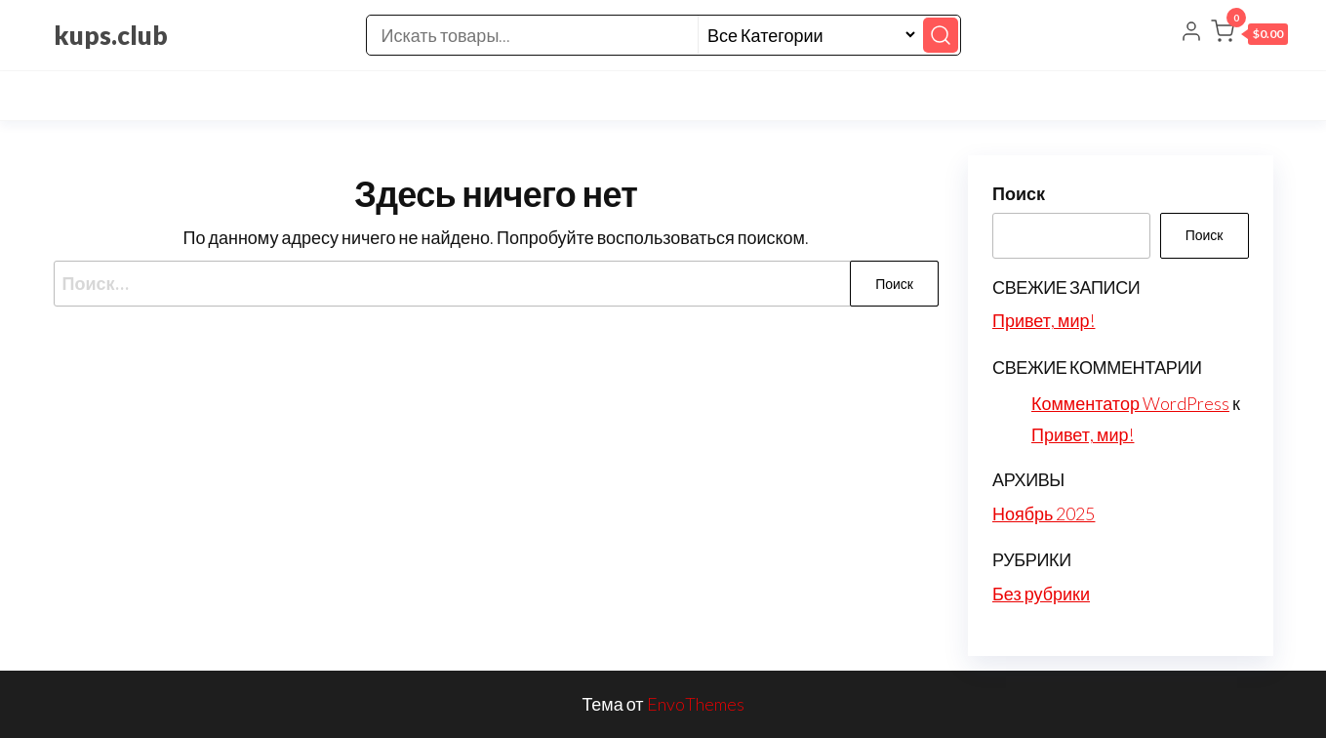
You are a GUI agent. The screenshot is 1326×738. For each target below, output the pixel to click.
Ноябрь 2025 (1043, 513)
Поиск (1018, 193)
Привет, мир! (1043, 320)
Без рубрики (1041, 593)
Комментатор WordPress (1130, 403)
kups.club (111, 35)
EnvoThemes (695, 704)
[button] (1249, 35)
